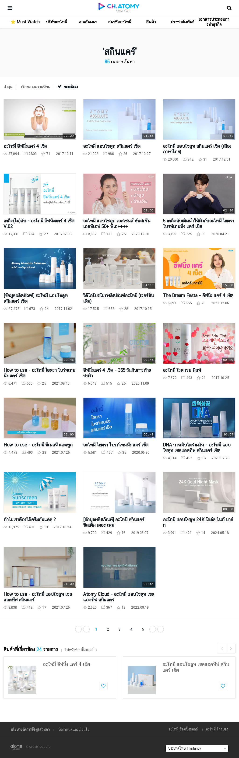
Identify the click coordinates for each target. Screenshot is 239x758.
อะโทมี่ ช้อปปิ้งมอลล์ (183, 729)
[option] (60, 677)
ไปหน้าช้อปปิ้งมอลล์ (81, 650)
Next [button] (230, 648)
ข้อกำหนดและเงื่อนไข (73, 729)
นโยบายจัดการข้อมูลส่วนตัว (30, 729)
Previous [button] (221, 648)
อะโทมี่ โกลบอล (217, 729)
